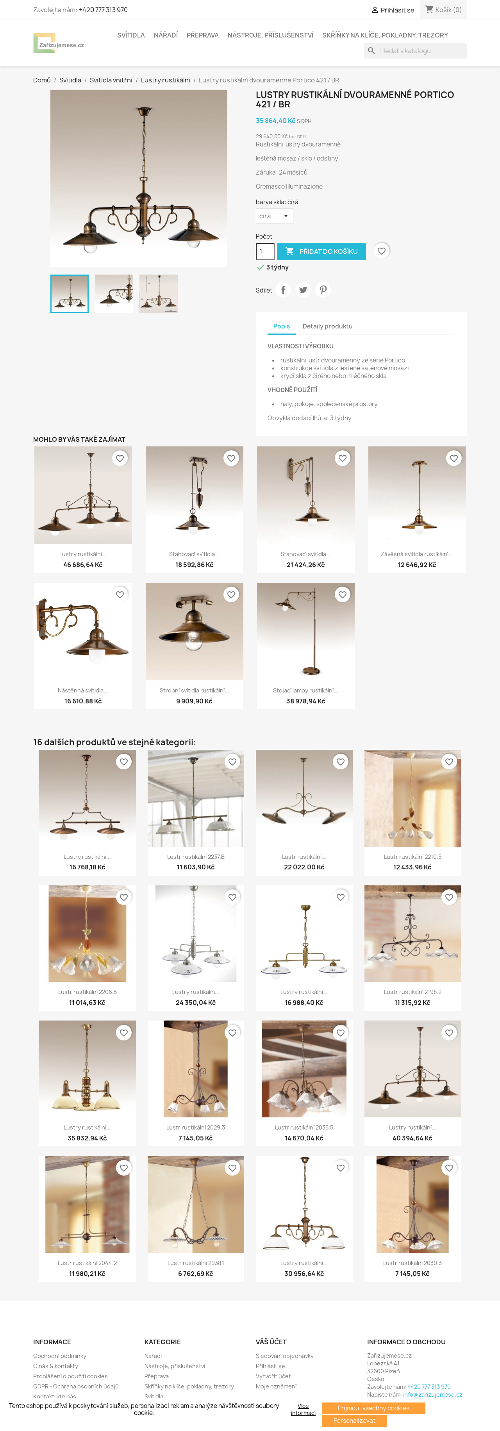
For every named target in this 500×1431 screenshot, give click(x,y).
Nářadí (166, 35)
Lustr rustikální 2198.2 (412, 992)
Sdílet (283, 290)
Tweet (303, 290)
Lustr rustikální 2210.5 (412, 856)
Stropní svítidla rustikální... (194, 690)
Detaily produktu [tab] (328, 326)
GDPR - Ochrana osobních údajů (76, 1386)
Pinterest (323, 290)
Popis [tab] (281, 326)
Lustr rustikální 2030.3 (412, 1263)
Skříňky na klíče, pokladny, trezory (385, 35)
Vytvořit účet (273, 1376)
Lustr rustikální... (304, 856)
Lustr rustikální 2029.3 (195, 1127)
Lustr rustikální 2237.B (196, 856)
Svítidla (131, 35)
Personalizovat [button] (354, 1421)
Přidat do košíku (321, 251)
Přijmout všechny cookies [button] (373, 1408)
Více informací (303, 1409)
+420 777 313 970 (103, 9)
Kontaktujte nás (54, 1396)
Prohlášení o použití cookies (70, 1376)
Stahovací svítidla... (194, 554)
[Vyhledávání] (415, 51)
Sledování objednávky (285, 1356)
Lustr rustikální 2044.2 (87, 1263)
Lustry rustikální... (83, 554)
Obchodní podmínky (59, 1356)
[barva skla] (274, 216)
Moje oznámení (276, 1386)
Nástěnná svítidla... (83, 690)
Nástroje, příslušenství (270, 35)
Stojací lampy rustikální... (305, 690)
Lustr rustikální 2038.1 (196, 1263)
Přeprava (203, 35)
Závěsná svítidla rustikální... (417, 554)
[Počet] (265, 251)
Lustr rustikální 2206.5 (87, 992)
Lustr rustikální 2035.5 (304, 1127)
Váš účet (271, 1342)
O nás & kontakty (55, 1366)
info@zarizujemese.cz (432, 1394)
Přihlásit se (270, 1366)
